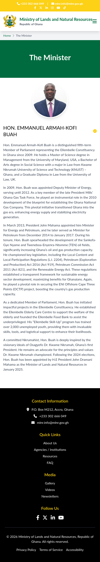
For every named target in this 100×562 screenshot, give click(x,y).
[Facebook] (35, 8)
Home (7, 35)
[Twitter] (40, 8)
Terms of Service (51, 550)
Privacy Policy (26, 550)
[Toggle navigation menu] (94, 21)
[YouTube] (58, 8)
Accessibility (75, 550)
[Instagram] (52, 8)
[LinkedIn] (46, 8)
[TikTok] (64, 8)
